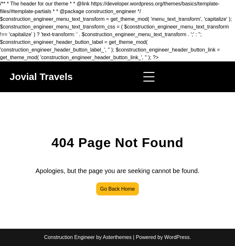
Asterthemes (117, 237)
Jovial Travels (41, 76)
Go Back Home (117, 189)
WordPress (176, 237)
